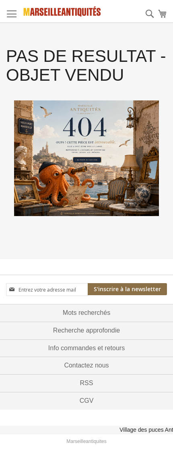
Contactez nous (86, 365)
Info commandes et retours (86, 348)
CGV (87, 400)
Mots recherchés (86, 312)
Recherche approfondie (86, 330)
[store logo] (62, 11)
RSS (86, 383)
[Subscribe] (127, 289)
